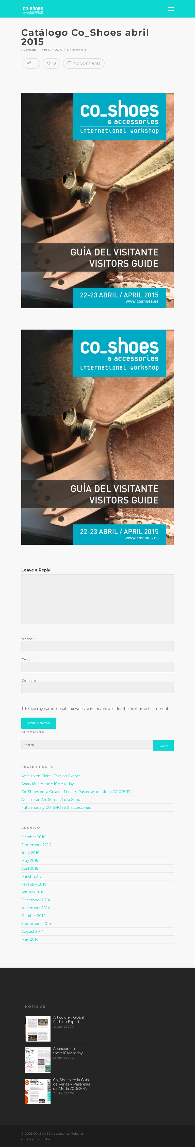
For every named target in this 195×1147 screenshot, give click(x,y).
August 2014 (32, 931)
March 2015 (31, 876)
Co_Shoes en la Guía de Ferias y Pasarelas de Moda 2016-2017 (76, 791)
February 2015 (33, 884)
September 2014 (36, 923)
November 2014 (35, 908)
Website (28, 680)
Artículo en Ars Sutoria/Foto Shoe (50, 799)
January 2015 (32, 892)
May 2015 (29, 860)
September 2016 (36, 845)
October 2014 (33, 915)
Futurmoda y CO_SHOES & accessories (56, 807)
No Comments (84, 63)
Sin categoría (76, 50)
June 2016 (30, 852)
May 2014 (29, 939)
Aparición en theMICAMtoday (47, 784)
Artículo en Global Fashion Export (50, 776)
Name (28, 639)
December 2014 (35, 900)
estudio (31, 50)
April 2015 (29, 868)
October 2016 (33, 837)
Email (27, 660)
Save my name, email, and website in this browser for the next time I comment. (98, 708)
